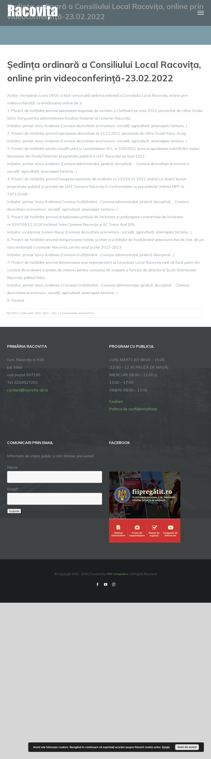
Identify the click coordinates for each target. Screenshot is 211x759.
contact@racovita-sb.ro (27, 390)
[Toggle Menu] (200, 13)
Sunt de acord (187, 747)
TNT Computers (117, 574)
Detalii (166, 747)
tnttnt (14, 313)
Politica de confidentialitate (133, 409)
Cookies (116, 401)
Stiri (54, 313)
